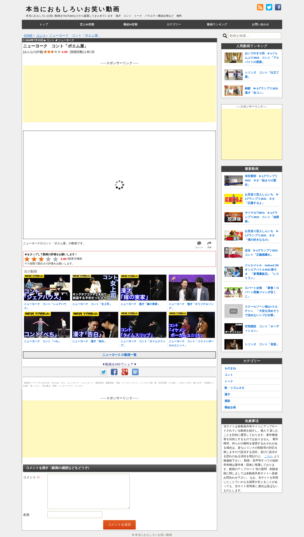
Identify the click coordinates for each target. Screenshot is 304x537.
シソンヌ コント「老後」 (262, 344)
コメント (31, 477)
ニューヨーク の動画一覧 (119, 355)
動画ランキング (217, 24)
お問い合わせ (260, 24)
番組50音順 (130, 24)
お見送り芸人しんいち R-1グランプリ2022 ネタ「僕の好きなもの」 (262, 235)
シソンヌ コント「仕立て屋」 (262, 75)
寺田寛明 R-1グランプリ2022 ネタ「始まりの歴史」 (261, 180)
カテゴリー (174, 24)
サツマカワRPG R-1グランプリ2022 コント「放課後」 (262, 217)
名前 (26, 515)
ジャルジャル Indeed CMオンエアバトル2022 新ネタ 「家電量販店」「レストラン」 (262, 271)
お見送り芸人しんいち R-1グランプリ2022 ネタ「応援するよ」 (262, 199)
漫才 (227, 394)
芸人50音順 (87, 24)
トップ (43, 24)
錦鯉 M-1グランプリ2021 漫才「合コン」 (262, 90)
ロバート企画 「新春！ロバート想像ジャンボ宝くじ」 (262, 292)
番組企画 (230, 407)
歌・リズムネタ (234, 388)
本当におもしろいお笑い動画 (73, 9)
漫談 (227, 401)
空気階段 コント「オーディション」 (262, 328)
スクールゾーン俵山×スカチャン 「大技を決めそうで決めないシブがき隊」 (262, 311)
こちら (268, 456)
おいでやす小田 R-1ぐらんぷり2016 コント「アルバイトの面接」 (262, 58)
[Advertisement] (119, 93)
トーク (228, 381)
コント (228, 375)
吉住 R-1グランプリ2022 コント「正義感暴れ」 (262, 252)
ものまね (230, 368)
